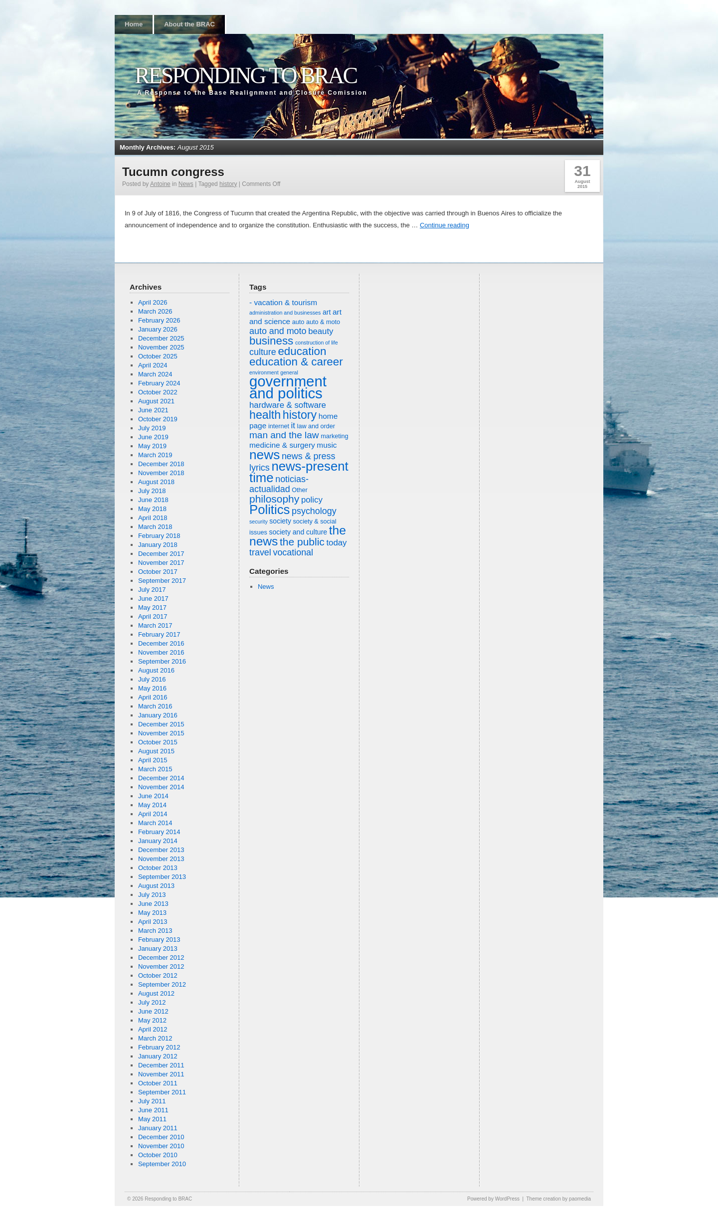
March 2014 (155, 823)
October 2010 (158, 1155)
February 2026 (159, 320)
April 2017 (153, 616)
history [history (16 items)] (300, 414)
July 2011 (152, 1101)
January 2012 (158, 1056)
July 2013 (152, 894)
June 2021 (153, 410)
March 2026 (155, 311)
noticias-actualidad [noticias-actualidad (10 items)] (279, 484)
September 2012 (162, 984)
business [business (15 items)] (271, 341)
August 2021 (156, 401)
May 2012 (152, 1020)
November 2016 (161, 652)
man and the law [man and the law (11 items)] (284, 435)
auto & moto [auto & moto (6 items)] (323, 322)
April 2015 (153, 760)
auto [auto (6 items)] (298, 322)
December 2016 (161, 643)
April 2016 (153, 697)
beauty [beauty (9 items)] (320, 331)
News (186, 183)
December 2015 (161, 724)
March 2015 (155, 769)
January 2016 (158, 715)
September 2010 (162, 1164)
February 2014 (159, 832)
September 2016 (162, 661)
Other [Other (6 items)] (300, 490)
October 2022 (158, 392)
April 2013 (153, 921)
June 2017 (153, 598)
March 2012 (155, 1038)
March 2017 (155, 625)
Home (134, 24)
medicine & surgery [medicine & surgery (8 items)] (282, 445)
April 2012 (153, 1029)
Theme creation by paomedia (558, 1199)
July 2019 (152, 428)
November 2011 (161, 1074)
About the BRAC (189, 24)
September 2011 (162, 1092)
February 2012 (159, 1047)
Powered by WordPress (493, 1199)
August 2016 (156, 670)
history (228, 183)
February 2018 (159, 535)
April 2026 (153, 302)
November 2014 (161, 787)
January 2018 (158, 544)
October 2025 (158, 356)
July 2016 (152, 679)
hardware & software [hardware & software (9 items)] (287, 405)
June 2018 (153, 500)
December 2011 (161, 1065)
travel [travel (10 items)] (260, 552)
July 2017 (152, 589)
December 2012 (161, 957)
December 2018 (161, 464)
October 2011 (158, 1083)
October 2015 (158, 742)
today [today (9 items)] (336, 542)
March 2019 (155, 455)
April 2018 (153, 517)
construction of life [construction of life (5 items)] (316, 343)
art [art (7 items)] (327, 312)
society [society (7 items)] (280, 521)
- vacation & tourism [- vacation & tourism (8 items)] (283, 302)
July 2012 (152, 1002)
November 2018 (161, 473)
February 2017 (159, 634)
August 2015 (156, 751)
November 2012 (161, 966)
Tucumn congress (173, 171)
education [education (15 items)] (302, 351)
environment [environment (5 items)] (264, 372)
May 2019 (152, 446)
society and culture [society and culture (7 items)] (298, 532)
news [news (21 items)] (264, 454)
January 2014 (158, 841)
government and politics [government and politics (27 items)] (288, 387)
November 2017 (161, 562)
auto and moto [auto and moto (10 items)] (278, 331)
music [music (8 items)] (327, 445)
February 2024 (159, 383)
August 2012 (156, 993)
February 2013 (159, 939)
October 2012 (158, 975)
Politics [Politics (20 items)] (269, 510)
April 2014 (153, 814)
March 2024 (155, 374)
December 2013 (161, 850)
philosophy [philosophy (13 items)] (274, 499)
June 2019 (153, 437)
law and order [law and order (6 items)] (316, 426)
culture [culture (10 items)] (262, 352)
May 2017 (152, 607)
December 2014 (161, 778)
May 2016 (152, 688)
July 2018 (152, 491)
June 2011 (153, 1110)
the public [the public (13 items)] (302, 541)
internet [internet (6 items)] (278, 426)
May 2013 (152, 912)
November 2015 (161, 733)
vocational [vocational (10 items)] (293, 552)
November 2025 (161, 347)
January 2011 (158, 1128)
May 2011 (152, 1119)
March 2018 (155, 526)
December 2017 (161, 553)
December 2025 (161, 338)
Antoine (160, 183)
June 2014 (153, 796)
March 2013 (155, 930)
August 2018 (156, 482)
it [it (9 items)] (293, 425)
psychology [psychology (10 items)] (314, 511)
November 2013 (161, 859)
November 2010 (161, 1146)
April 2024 (153, 365)
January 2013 (158, 948)
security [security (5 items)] (258, 521)
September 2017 (162, 580)
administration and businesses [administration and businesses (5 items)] (285, 313)
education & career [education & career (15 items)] (296, 361)
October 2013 (158, 867)
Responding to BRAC (246, 75)
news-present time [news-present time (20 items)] (299, 472)
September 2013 (162, 876)
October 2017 (158, 571)
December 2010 (161, 1137)
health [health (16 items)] (265, 414)
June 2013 (153, 903)
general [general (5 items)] (289, 372)
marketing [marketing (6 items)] (334, 436)
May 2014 (152, 805)
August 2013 (156, 885)
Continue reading (444, 225)
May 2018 (152, 509)
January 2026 (158, 329)
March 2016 (155, 706)
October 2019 (158, 419)
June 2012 (153, 1011)
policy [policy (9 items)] (312, 500)
